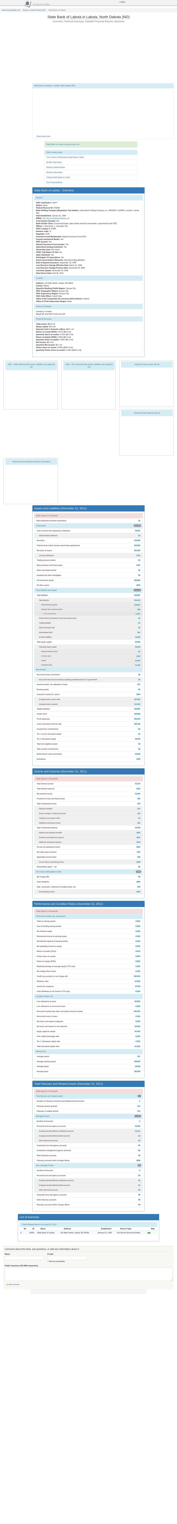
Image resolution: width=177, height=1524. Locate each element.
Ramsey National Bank (55, 167)
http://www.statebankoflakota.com (56, 218)
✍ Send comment (12, 1284)
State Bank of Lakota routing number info (63, 144)
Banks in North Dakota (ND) (34, 10)
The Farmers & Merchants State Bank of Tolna (65, 157)
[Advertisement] (87, 53)
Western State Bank (54, 172)
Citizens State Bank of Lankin (58, 177)
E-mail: (50, 1254)
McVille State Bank (54, 162)
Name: (7, 1254)
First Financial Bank (54, 182)
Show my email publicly (57, 1261)
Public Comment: (21, 1266)
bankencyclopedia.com (11, 10)
